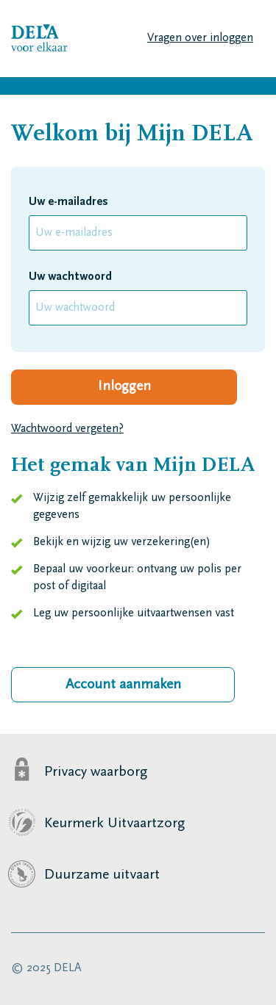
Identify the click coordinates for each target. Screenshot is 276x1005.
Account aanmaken (123, 685)
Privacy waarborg (96, 772)
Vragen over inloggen (200, 38)
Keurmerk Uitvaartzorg (114, 823)
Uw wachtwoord (70, 277)
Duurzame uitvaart (102, 875)
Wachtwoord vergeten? (67, 429)
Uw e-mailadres (68, 202)
